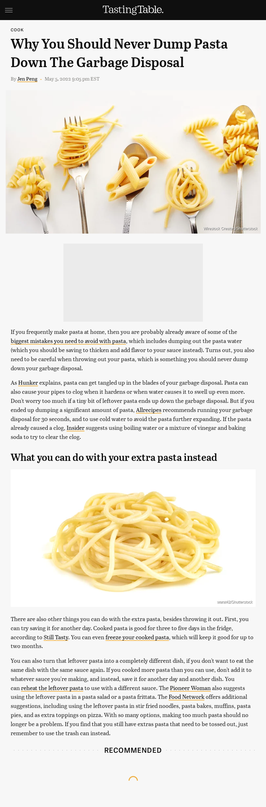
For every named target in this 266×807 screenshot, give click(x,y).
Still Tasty (56, 637)
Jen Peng (27, 78)
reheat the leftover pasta (52, 688)
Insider (75, 427)
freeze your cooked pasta (137, 637)
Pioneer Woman (190, 688)
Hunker (28, 382)
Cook (17, 30)
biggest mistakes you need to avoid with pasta (68, 341)
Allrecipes (148, 410)
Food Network (186, 696)
